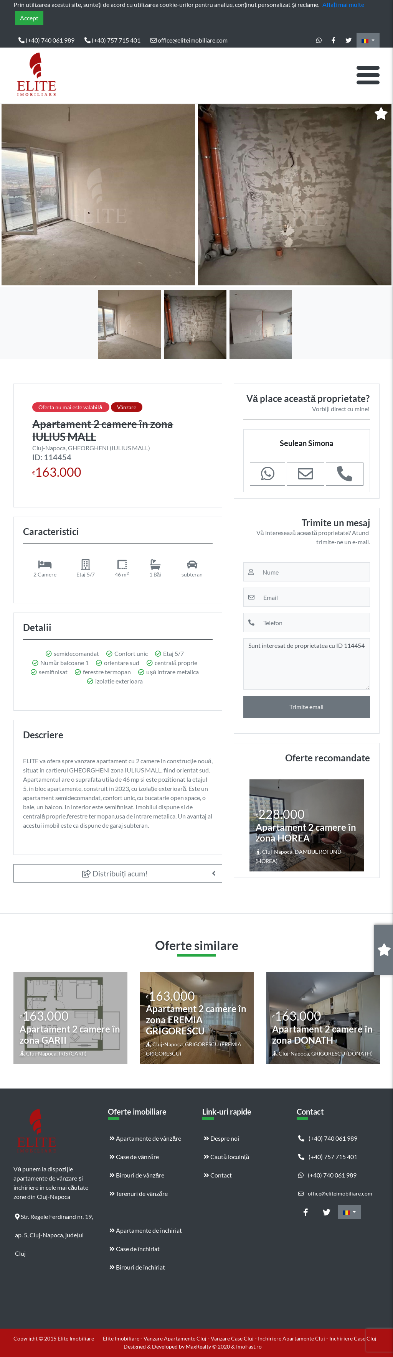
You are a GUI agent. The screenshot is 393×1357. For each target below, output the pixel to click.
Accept (29, 17)
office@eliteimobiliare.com (189, 40)
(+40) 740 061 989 (46, 40)
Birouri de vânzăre (136, 1175)
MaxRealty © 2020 (208, 1346)
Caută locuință (226, 1156)
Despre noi (221, 1138)
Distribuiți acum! (115, 873)
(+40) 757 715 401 (112, 40)
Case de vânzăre (134, 1156)
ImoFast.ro (249, 1346)
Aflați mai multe (343, 4)
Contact (218, 1175)
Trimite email (306, 706)
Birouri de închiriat (137, 1267)
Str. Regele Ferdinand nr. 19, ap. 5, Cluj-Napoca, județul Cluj (54, 1219)
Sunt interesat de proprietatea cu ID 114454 (307, 664)
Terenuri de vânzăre (138, 1193)
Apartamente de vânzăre (145, 1138)
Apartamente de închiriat (145, 1230)
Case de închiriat (134, 1248)
